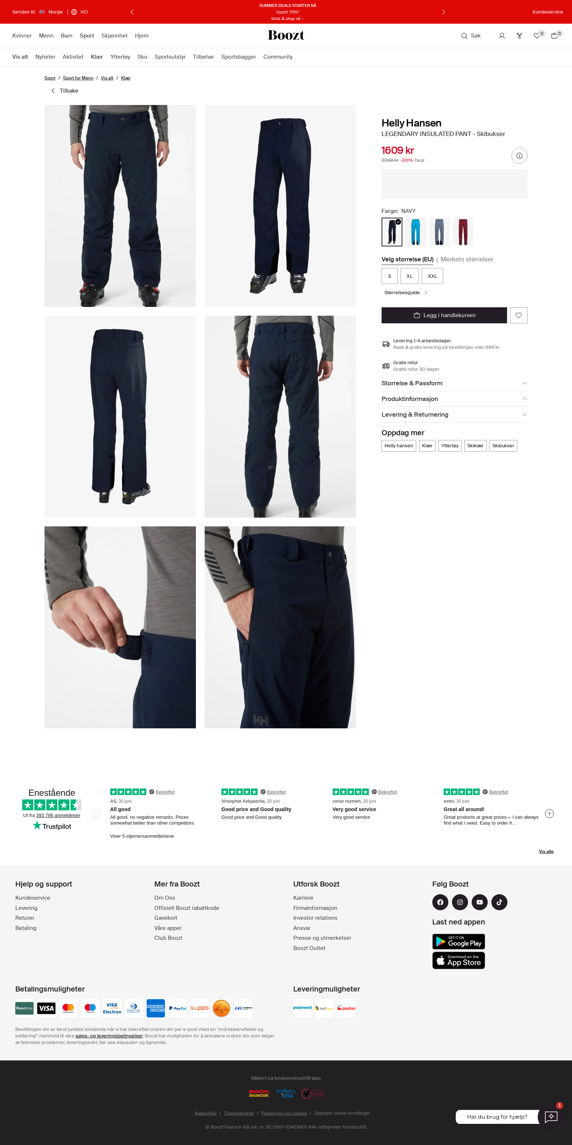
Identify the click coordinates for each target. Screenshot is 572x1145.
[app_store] (458, 960)
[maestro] (90, 1009)
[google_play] (458, 941)
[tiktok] (499, 902)
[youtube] (480, 902)
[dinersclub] (134, 1009)
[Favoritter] (537, 36)
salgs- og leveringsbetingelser (109, 1036)
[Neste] (443, 12)
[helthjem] (324, 1009)
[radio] (392, 232)
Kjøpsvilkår (206, 1113)
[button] (120, 206)
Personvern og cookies (284, 1113)
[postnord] (302, 1009)
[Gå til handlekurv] (554, 36)
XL (410, 276)
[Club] (519, 36)
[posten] (346, 1009)
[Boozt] (286, 36)
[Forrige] (132, 12)
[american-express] (156, 1009)
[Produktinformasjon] (454, 399)
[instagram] (460, 902)
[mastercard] (68, 1009)
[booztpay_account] (24, 1009)
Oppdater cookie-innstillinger (342, 1113)
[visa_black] (46, 1009)
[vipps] (199, 1009)
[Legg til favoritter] (518, 315)
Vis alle (546, 851)
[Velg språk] (79, 12)
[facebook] (440, 902)
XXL (432, 276)
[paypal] (178, 1009)
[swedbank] (221, 1009)
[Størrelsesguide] (407, 293)
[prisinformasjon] (519, 156)
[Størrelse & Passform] (454, 383)
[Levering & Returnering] (454, 414)
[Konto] (502, 36)
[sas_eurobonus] (243, 1009)
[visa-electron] (112, 1009)
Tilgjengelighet (239, 1113)
